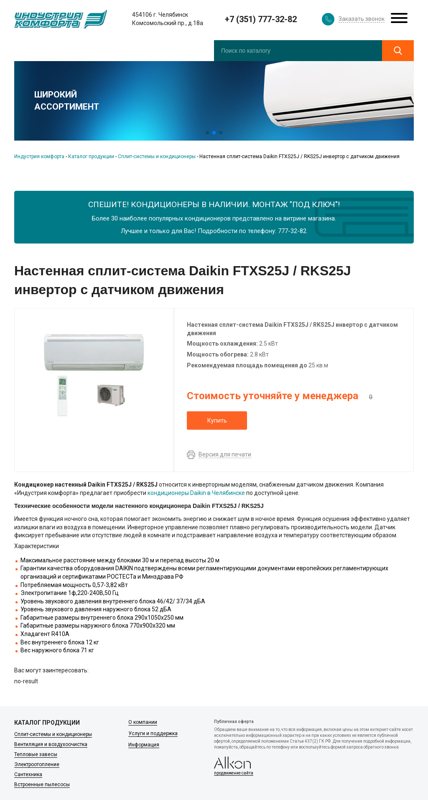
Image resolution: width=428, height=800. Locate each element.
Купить (217, 420)
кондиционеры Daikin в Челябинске (196, 493)
